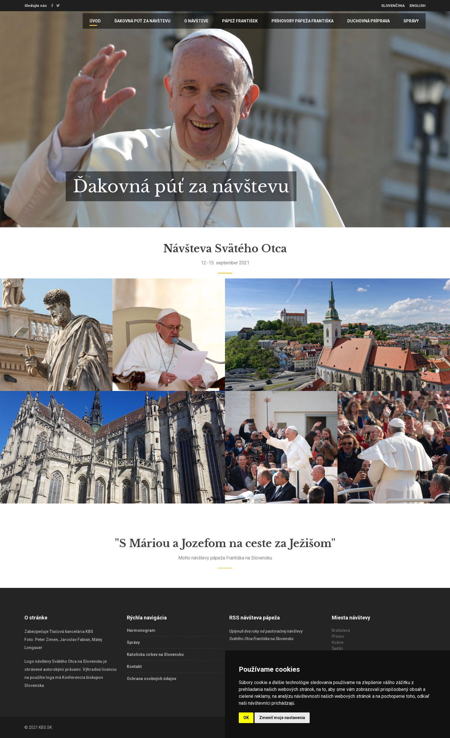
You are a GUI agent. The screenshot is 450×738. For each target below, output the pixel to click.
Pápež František (240, 21)
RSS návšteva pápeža (254, 618)
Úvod (95, 21)
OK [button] (246, 717)
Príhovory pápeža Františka (302, 21)
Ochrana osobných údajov (151, 679)
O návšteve (196, 21)
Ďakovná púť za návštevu (142, 21)
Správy (411, 21)
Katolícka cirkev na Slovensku (155, 654)
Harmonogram (141, 630)
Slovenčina (393, 5)
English (418, 5)
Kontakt (134, 667)
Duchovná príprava (368, 21)
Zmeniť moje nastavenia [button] (282, 717)
